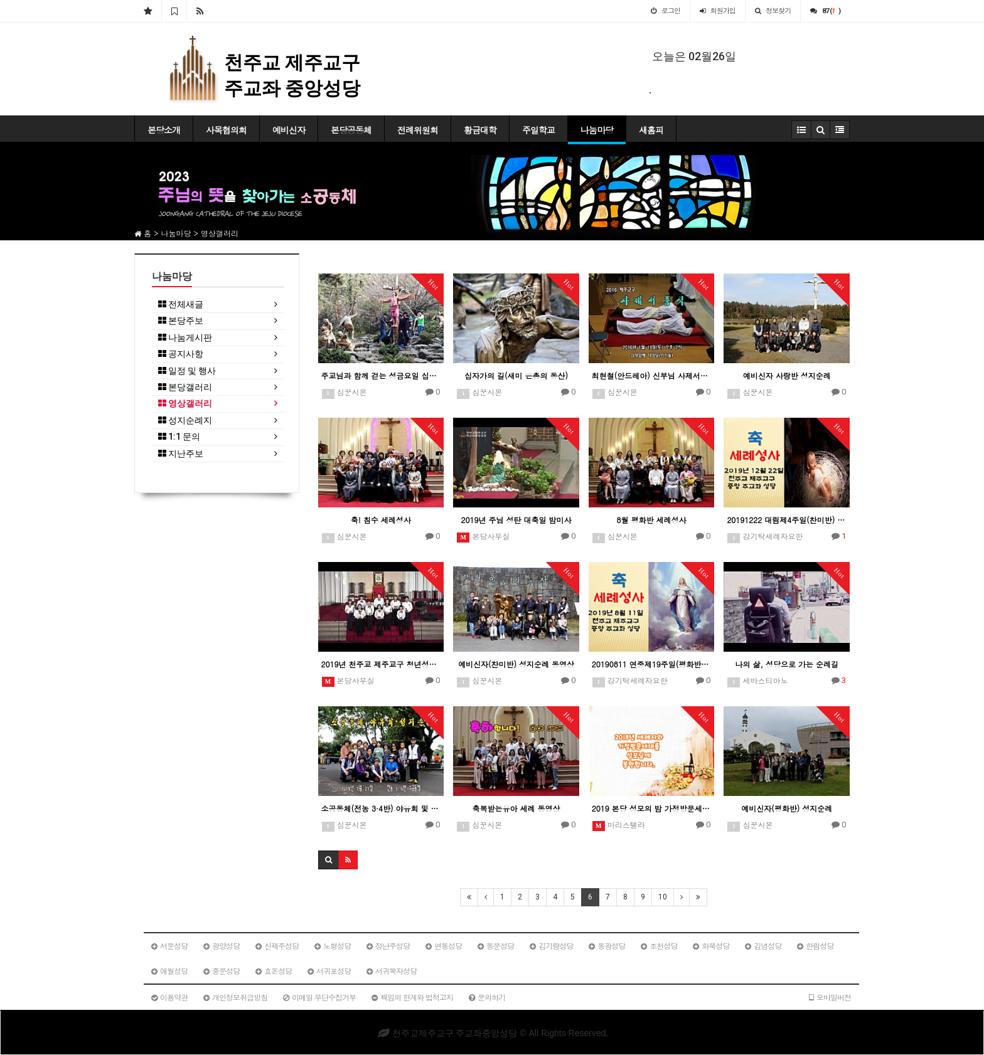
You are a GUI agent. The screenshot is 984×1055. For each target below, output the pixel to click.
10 (662, 897)
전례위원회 (417, 130)
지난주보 (180, 454)
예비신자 (288, 130)
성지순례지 (185, 420)
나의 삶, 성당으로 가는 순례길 (786, 664)
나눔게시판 (185, 337)
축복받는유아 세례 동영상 (516, 808)
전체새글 (180, 304)
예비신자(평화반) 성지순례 (786, 808)
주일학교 (538, 130)
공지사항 (180, 354)
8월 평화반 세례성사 (652, 519)
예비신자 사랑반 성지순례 (787, 375)
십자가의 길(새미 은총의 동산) (516, 375)
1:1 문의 (179, 437)
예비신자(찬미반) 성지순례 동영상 (516, 664)
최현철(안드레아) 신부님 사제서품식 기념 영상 (652, 375)
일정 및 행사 (187, 371)
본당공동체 (351, 130)
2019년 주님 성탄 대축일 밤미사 (516, 519)
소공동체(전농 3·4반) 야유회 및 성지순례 (381, 808)
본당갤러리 (185, 387)
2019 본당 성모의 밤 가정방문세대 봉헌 (652, 808)
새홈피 (651, 130)
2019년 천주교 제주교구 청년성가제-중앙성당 (381, 664)
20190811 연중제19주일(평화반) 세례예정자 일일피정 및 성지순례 (652, 664)
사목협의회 (226, 130)
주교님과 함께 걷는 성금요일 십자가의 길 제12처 (381, 375)
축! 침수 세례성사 (381, 519)
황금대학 (480, 130)
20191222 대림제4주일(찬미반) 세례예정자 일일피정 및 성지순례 (787, 519)
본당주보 (180, 321)
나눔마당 (596, 130)
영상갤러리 (185, 403)
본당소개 (163, 130)
